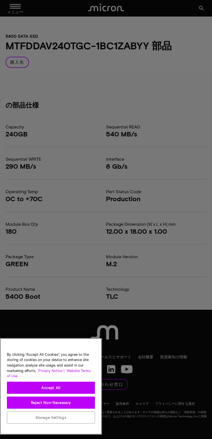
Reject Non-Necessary (51, 402)
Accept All (50, 388)
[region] (51, 386)
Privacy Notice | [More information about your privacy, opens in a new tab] (51, 370)
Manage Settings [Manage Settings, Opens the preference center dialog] (51, 417)
